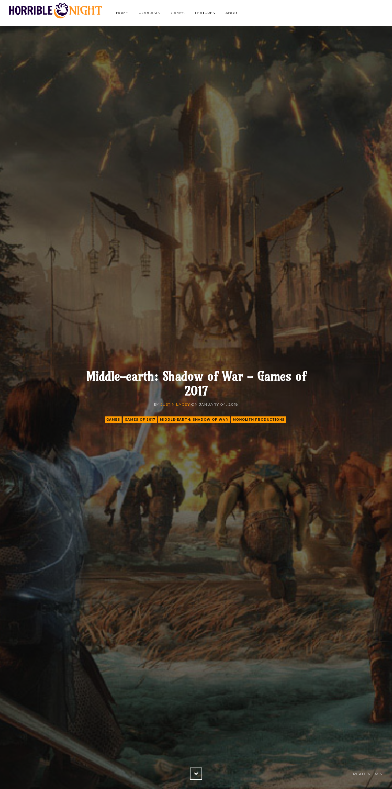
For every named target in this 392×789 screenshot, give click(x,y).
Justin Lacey (175, 404)
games (113, 420)
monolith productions (259, 420)
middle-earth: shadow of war (194, 420)
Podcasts (149, 12)
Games (177, 12)
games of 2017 (140, 420)
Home (122, 12)
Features (205, 12)
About (232, 12)
